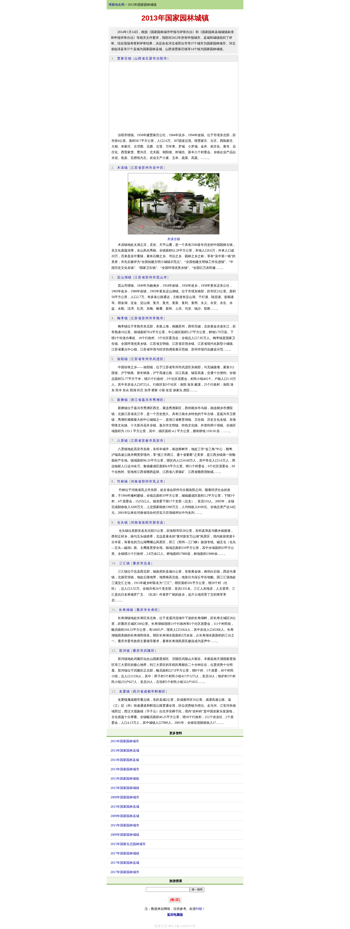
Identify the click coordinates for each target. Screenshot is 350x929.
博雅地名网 (116, 4)
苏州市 (147, 167)
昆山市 (161, 277)
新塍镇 (122, 400)
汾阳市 (161, 58)
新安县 (158, 522)
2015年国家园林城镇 (125, 788)
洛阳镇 (122, 359)
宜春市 (147, 440)
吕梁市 (150, 58)
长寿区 (152, 610)
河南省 (136, 481)
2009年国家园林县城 (125, 816)
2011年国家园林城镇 (125, 778)
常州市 (147, 359)
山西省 (139, 58)
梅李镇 (122, 318)
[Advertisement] (173, 98)
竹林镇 (122, 481)
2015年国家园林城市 (125, 825)
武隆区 (149, 650)
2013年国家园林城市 (125, 769)
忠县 (147, 563)
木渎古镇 (173, 239)
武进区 (158, 359)
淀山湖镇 (124, 277)
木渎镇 (122, 167)
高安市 (158, 440)
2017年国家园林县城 (125, 862)
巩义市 (158, 481)
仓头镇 (122, 522)
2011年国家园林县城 (125, 760)
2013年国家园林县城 (125, 750)
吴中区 (158, 167)
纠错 (199, 909)
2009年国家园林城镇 (125, 834)
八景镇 (122, 440)
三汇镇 (124, 563)
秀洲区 (158, 400)
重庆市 (138, 563)
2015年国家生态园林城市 (128, 844)
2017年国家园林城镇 (125, 853)
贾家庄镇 (124, 58)
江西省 (136, 440)
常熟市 (158, 318)
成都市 (149, 691)
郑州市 (147, 481)
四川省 (138, 691)
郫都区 (160, 691)
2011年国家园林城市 (125, 741)
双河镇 (124, 650)
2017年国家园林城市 (125, 872)
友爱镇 (124, 691)
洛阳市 (147, 522)
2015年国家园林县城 (125, 806)
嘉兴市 (147, 400)
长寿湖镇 (126, 610)
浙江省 (136, 400)
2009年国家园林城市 (125, 797)
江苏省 (136, 167)
